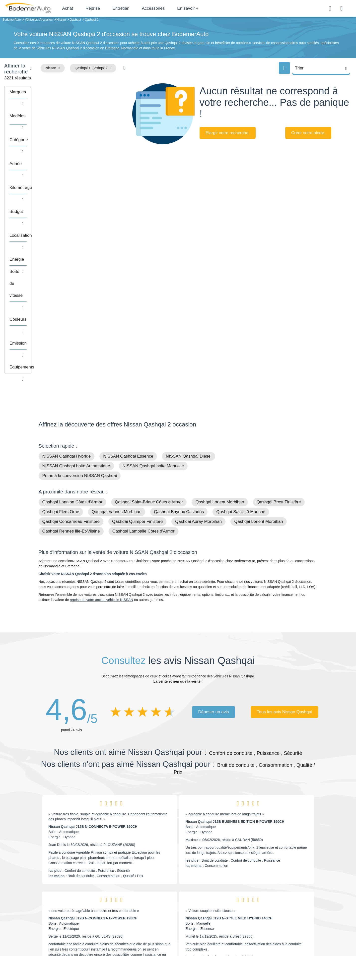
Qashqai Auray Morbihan (198, 362)
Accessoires (167, 8)
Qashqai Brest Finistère (279, 343)
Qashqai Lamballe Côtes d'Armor (143, 372)
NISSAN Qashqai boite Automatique (76, 306)
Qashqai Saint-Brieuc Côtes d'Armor (149, 343)
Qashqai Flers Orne (60, 352)
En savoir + (202, 8)
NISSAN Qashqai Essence (128, 297)
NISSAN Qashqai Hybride (66, 297)
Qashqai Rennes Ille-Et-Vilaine (71, 372)
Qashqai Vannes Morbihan (117, 352)
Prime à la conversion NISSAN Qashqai (79, 316)
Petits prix (206, 890)
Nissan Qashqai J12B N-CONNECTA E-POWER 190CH (93, 667)
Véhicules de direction (216, 905)
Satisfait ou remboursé (279, 890)
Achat (81, 8)
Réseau (142, 898)
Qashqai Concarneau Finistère (71, 362)
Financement (146, 905)
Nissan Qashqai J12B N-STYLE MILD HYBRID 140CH (229, 759)
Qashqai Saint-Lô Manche (240, 352)
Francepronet (88, 936)
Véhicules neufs (211, 913)
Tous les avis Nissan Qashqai (284, 552)
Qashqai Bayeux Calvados (179, 352)
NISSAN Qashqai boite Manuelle (153, 306)
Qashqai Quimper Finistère (137, 362)
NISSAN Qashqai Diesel (188, 297)
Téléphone (75, 891)
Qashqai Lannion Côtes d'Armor (72, 343)
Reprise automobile (277, 898)
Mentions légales (213, 935)
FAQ (139, 920)
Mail (47, 891)
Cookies (234, 935)
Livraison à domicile (277, 905)
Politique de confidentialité (262, 935)
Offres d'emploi (147, 913)
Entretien (135, 8)
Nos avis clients (53, 900)
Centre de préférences (182, 935)
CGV (287, 935)
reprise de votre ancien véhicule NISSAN (101, 441)
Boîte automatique (213, 898)
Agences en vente (276, 920)
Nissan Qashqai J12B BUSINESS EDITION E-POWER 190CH (235, 662)
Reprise (107, 8)
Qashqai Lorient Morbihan (219, 343)
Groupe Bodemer (149, 890)
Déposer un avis (213, 552)
